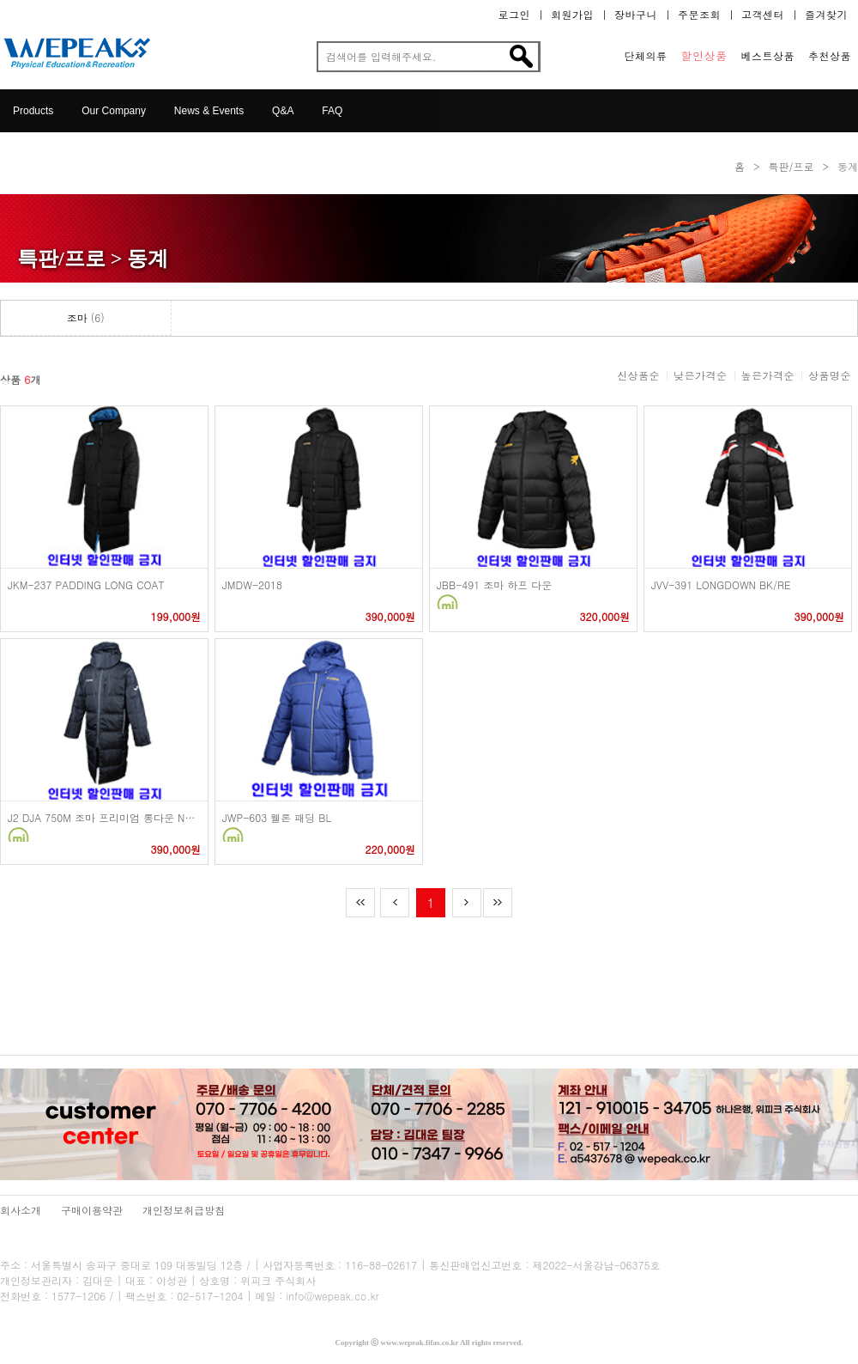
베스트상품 (768, 56)
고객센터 (762, 15)
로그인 (514, 15)
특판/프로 (790, 166)
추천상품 (829, 56)
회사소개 (20, 1210)
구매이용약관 (92, 1210)
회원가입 (572, 15)
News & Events (209, 111)
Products (33, 111)
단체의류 (646, 56)
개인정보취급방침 (183, 1210)
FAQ (332, 111)
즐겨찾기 (826, 15)
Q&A (282, 111)
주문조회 (699, 15)
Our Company (114, 111)
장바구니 (635, 15)
